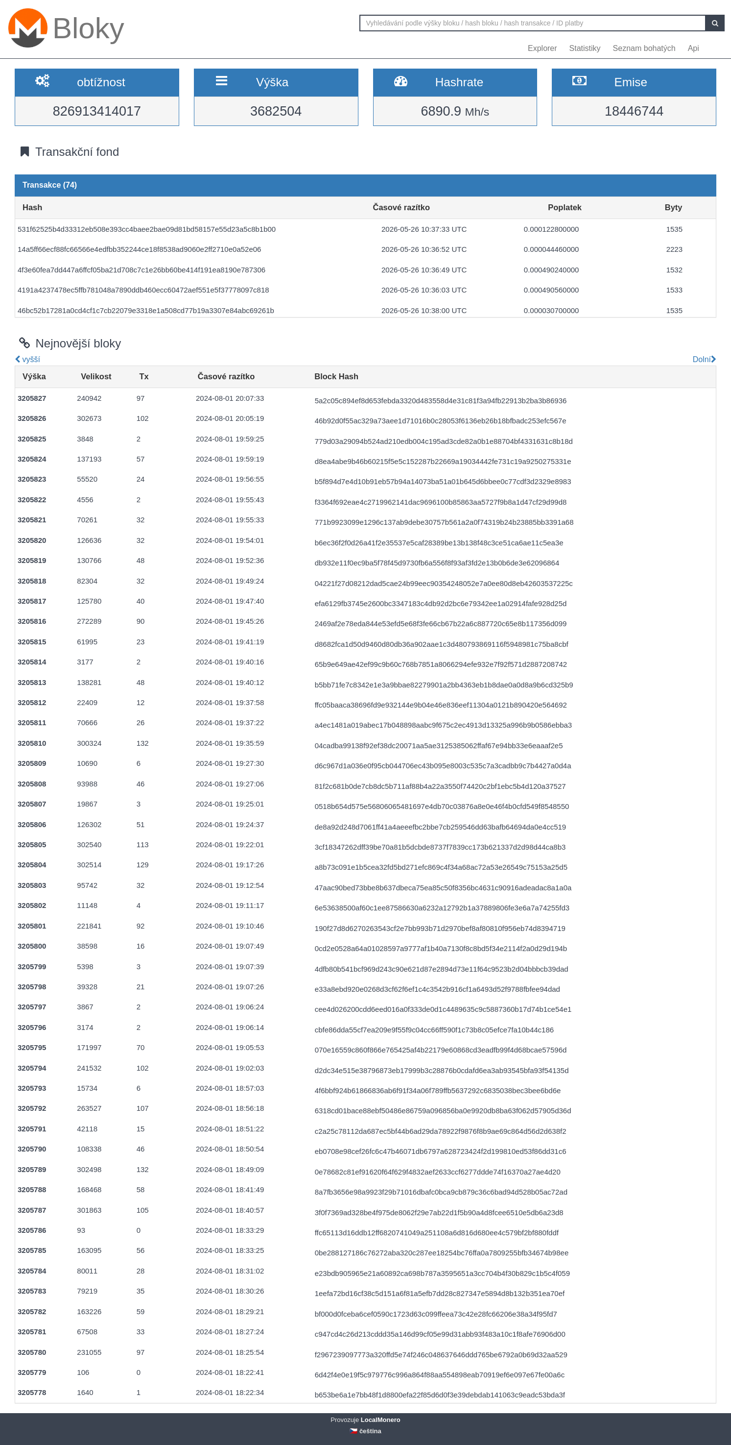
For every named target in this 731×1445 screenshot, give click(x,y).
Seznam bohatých (644, 48)
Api (693, 48)
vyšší (27, 359)
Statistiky (585, 48)
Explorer (542, 48)
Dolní (703, 359)
